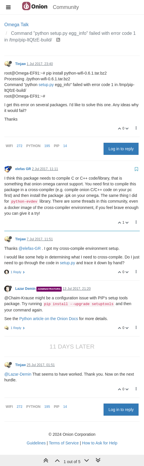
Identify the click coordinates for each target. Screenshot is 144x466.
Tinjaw (20, 64)
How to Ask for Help (99, 443)
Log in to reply (121, 149)
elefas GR (23, 169)
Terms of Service (64, 443)
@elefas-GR (30, 248)
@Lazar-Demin (17, 374)
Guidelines (36, 443)
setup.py (46, 84)
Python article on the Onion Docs (48, 318)
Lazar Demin (25, 289)
